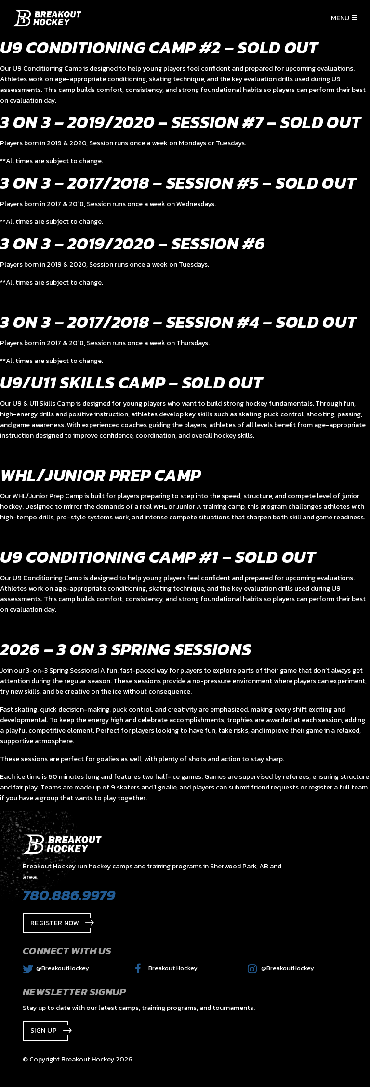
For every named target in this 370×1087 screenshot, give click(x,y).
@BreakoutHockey (56, 967)
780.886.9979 (69, 895)
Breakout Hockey (166, 967)
